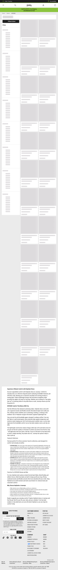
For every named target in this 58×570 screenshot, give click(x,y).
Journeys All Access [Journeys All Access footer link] (48, 515)
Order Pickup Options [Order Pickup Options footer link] (32, 524)
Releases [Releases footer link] (45, 548)
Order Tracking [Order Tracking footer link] (31, 518)
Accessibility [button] (51, 1)
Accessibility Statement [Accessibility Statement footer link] (33, 548)
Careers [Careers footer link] (29, 537)
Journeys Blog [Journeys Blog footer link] (46, 518)
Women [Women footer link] (45, 539)
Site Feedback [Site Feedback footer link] (30, 529)
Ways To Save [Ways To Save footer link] (46, 520)
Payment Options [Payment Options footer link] (31, 527)
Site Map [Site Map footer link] (29, 531)
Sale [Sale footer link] (44, 546)
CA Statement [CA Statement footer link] (30, 550)
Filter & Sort (10, 21)
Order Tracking (7, 1)
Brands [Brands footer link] (45, 537)
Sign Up (5, 512)
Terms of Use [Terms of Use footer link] (30, 546)
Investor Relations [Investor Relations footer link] (32, 555)
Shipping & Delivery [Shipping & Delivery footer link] (32, 522)
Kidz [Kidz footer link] (44, 543)
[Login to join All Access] (29, 9)
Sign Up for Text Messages (13, 516)
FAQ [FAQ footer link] (28, 515)
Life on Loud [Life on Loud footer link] (45, 513)
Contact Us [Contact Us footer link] (30, 513)
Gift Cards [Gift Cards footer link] (45, 524)
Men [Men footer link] (44, 541)
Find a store (13, 529)
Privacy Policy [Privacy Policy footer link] (30, 541)
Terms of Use (14, 524)
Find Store (20, 532)
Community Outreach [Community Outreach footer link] (32, 539)
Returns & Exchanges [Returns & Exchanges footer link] (32, 520)
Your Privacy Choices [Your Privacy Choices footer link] (33, 543)
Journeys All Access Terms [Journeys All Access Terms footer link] (34, 553)
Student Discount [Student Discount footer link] (47, 522)
